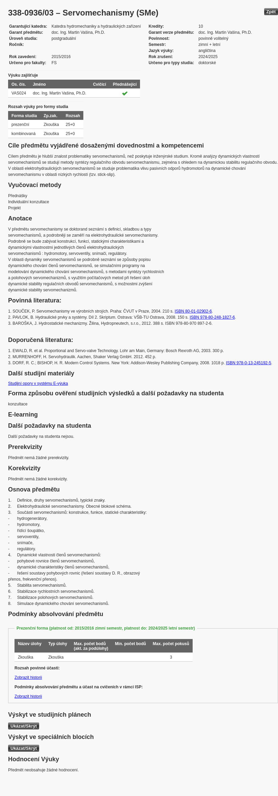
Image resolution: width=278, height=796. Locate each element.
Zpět (271, 11)
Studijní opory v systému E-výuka (38, 383)
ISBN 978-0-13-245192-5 (248, 363)
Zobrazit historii (28, 677)
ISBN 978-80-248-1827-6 (212, 317)
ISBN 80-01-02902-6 (193, 311)
